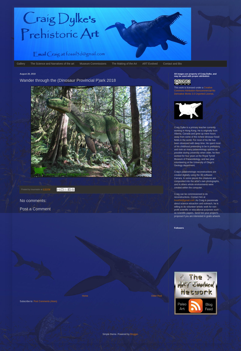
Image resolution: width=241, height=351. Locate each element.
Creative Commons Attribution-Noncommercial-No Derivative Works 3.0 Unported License (194, 90)
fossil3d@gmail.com (184, 200)
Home (85, 296)
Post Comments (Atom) (45, 301)
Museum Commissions (93, 63)
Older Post (156, 296)
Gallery (21, 63)
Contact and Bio (172, 63)
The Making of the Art (124, 63)
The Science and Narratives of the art (52, 63)
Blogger (134, 334)
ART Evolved (150, 63)
